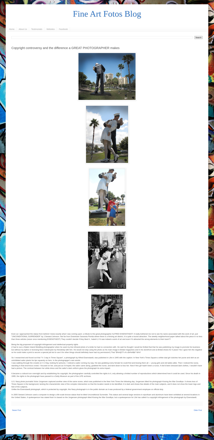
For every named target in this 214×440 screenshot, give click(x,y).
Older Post (198, 410)
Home (11, 29)
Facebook (63, 29)
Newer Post (16, 410)
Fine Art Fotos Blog (107, 13)
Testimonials (36, 29)
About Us (23, 29)
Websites (51, 29)
